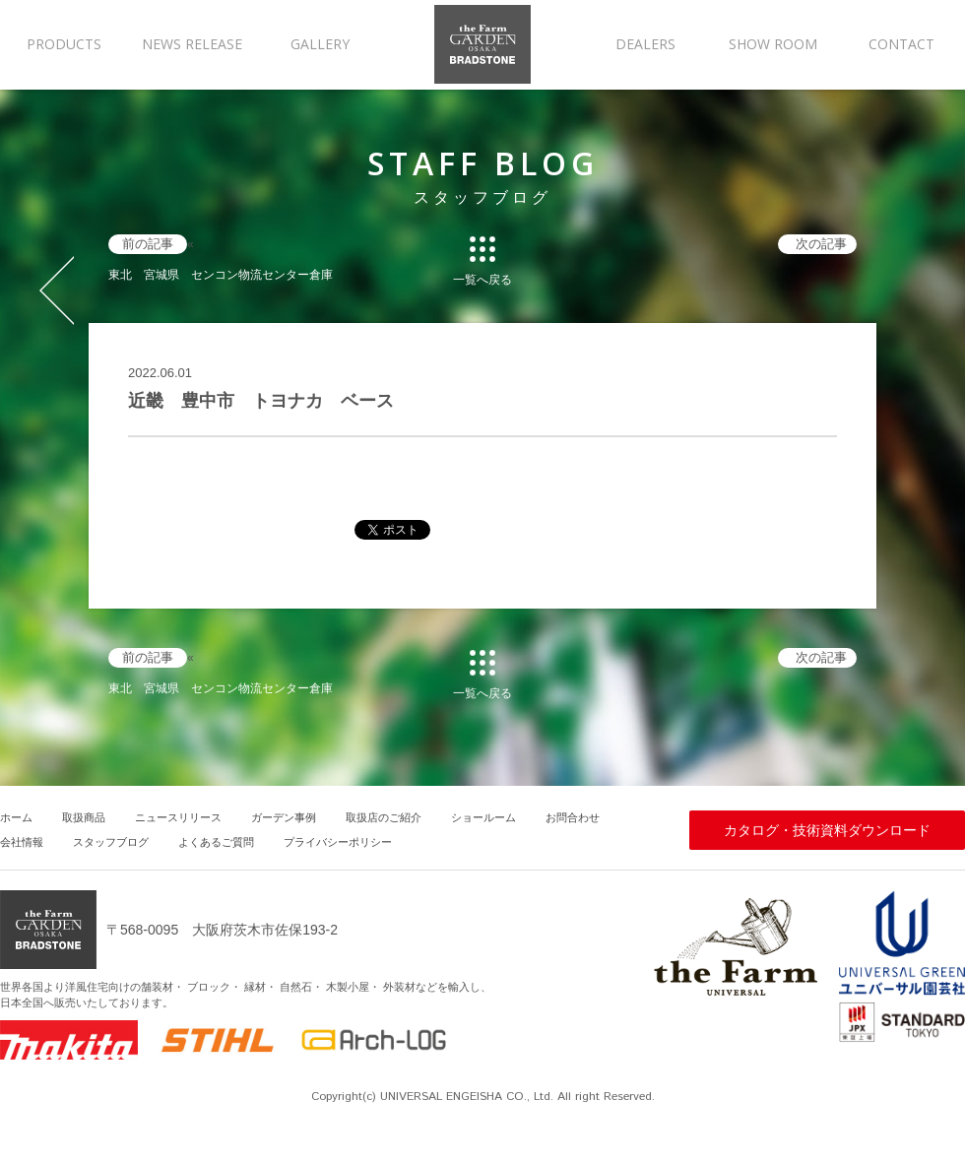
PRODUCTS (64, 43)
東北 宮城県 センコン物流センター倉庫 (220, 275)
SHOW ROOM (773, 43)
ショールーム (483, 817)
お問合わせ (573, 817)
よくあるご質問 (216, 842)
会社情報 (21, 842)
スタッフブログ (111, 842)
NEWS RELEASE (192, 43)
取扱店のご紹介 (383, 817)
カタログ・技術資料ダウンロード (827, 830)
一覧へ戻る (482, 279)
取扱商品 (83, 817)
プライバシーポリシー (338, 842)
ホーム (16, 817)
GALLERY (320, 43)
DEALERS (645, 43)
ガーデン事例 (283, 817)
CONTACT (901, 43)
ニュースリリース (178, 817)
